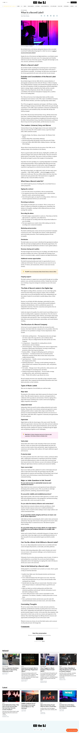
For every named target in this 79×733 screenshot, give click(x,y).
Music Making (31, 6)
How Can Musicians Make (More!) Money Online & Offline (43, 271)
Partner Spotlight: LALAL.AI (10, 6)
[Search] (6, 2)
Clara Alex (4, 715)
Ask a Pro (60, 6)
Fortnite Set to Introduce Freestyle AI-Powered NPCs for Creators (67, 706)
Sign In (68, 2)
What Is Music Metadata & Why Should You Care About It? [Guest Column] (67, 669)
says (51, 165)
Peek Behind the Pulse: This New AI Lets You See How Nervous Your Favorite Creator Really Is (10, 707)
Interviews (66, 6)
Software (37, 6)
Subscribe (73, 2)
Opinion (71, 6)
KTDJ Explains (53, 6)
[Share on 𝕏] (41, 16)
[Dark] (4, 2)
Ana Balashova (43, 681)
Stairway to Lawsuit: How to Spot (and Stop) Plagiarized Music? (29, 669)
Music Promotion (45, 6)
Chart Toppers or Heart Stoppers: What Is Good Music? (47, 669)
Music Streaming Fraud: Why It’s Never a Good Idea (48, 705)
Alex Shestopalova (25, 15)
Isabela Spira (62, 678)
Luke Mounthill (5, 672)
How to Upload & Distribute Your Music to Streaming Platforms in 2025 (10, 669)
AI (21, 6)
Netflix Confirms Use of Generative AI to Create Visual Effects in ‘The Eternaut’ (28, 706)
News (18, 6)
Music (25, 6)
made (47, 172)
